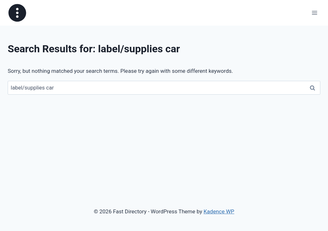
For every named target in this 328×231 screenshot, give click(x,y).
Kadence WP (218, 211)
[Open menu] (314, 13)
